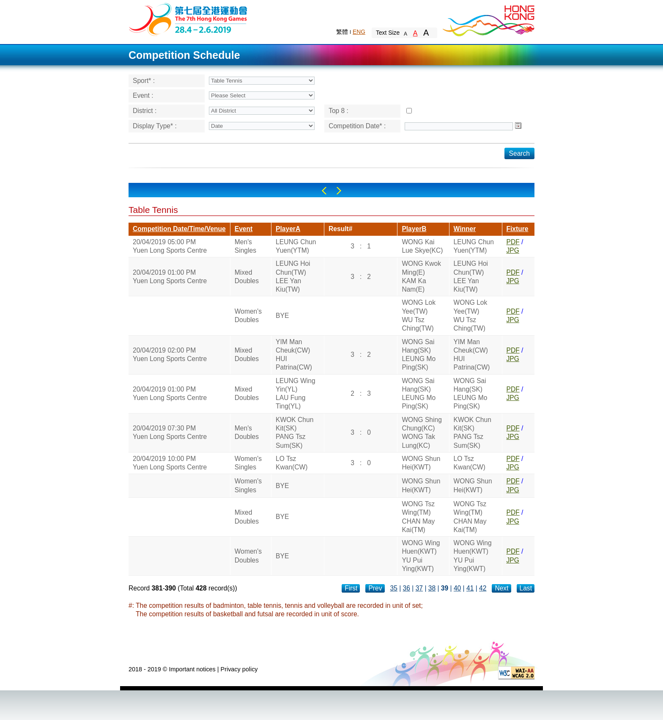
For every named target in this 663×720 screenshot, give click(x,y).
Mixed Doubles (247, 276)
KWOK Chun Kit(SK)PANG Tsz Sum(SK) (294, 432)
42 (482, 588)
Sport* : (144, 80)
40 (457, 588)
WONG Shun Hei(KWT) (421, 463)
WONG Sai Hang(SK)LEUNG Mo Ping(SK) (419, 354)
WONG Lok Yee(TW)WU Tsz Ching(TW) (419, 315)
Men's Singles (245, 246)
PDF (513, 242)
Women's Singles (248, 463)
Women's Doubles (248, 315)
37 (419, 588)
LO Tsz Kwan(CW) (291, 463)
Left (324, 190)
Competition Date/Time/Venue (179, 228)
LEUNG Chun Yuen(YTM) (296, 246)
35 (393, 588)
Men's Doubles (247, 432)
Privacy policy (239, 669)
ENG (359, 31)
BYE (282, 315)
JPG (513, 250)
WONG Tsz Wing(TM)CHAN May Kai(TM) (418, 516)
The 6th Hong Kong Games (188, 19)
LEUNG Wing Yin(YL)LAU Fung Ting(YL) (295, 393)
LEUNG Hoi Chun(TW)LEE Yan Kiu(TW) (293, 276)
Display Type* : (155, 126)
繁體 (342, 31)
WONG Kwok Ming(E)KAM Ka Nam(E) (421, 276)
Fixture (518, 228)
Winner (465, 228)
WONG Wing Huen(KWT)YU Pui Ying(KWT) (421, 555)
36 (406, 588)
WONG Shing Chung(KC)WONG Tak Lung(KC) (421, 432)
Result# (340, 228)
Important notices (192, 669)
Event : (143, 95)
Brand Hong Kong (487, 19)
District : (144, 110)
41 (470, 588)
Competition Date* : (357, 126)
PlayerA (288, 228)
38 (432, 588)
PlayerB (414, 228)
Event (243, 228)
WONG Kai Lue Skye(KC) (422, 246)
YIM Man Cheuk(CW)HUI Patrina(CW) (294, 354)
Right (339, 190)
